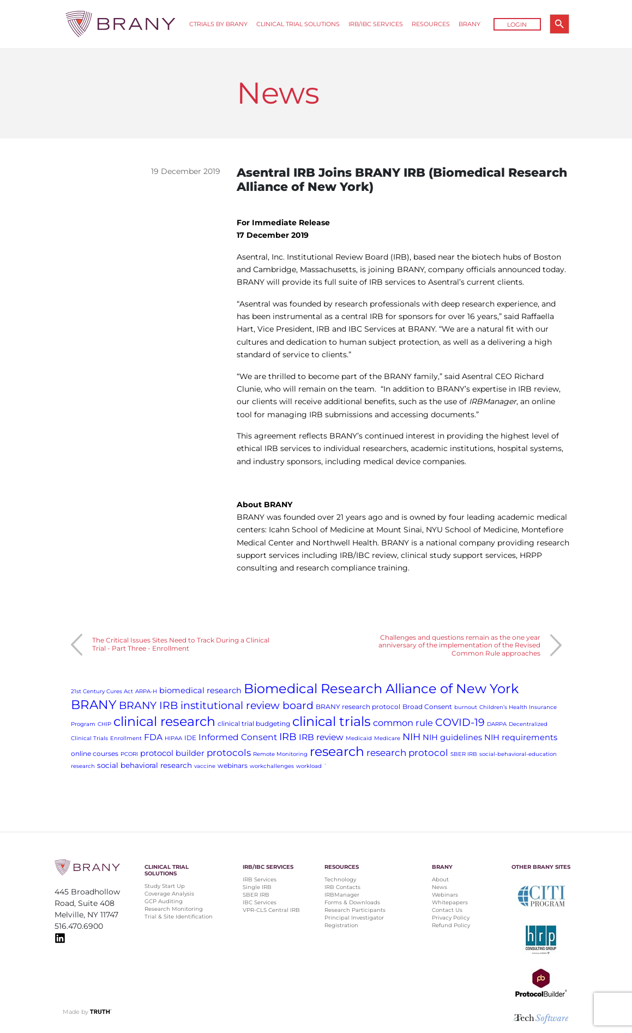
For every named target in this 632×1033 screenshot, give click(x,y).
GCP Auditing (164, 901)
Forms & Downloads (352, 902)
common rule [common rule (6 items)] (403, 722)
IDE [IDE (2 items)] (190, 738)
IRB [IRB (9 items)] (288, 736)
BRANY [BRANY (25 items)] (94, 704)
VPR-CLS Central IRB (271, 910)
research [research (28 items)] (337, 751)
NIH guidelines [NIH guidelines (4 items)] (452, 737)
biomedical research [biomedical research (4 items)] (200, 690)
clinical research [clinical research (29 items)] (164, 721)
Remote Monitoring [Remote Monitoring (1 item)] (280, 754)
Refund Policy (451, 925)
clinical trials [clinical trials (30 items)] (331, 721)
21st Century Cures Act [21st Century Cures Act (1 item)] (102, 691)
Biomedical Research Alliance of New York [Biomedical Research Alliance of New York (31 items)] (381, 688)
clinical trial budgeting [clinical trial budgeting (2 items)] (254, 723)
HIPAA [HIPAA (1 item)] (173, 738)
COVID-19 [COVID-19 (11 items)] (460, 722)
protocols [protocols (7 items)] (229, 752)
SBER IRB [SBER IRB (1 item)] (463, 754)
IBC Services (259, 902)
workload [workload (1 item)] (309, 766)
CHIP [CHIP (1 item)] (104, 724)
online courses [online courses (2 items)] (94, 753)
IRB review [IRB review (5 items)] (321, 737)
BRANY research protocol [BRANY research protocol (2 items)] (358, 706)
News (439, 887)
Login (517, 24)
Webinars (445, 894)
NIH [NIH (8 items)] (411, 736)
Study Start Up (165, 886)
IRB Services (259, 879)
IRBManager (341, 894)
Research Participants (355, 910)
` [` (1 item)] (325, 766)
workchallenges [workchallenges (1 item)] (272, 766)
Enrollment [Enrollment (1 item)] (126, 738)
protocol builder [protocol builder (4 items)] (172, 753)
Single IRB (257, 887)
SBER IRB (256, 894)
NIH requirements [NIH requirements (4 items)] (520, 737)
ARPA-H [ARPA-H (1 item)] (146, 691)
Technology (340, 879)
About (440, 879)
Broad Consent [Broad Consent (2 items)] (427, 706)
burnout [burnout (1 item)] (465, 707)
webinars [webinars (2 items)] (233, 765)
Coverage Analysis (169, 893)
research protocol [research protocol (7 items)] (407, 752)
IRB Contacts (342, 887)
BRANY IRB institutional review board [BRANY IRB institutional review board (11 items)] (216, 705)
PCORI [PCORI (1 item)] (129, 754)
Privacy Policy (451, 917)
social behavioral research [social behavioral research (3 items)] (144, 765)
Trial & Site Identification (179, 916)
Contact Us (447, 910)
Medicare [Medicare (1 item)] (387, 738)
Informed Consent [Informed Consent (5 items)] (237, 737)
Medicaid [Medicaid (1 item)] (359, 738)
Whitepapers (450, 902)
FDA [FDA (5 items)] (153, 737)
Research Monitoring (174, 908)
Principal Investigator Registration (354, 921)
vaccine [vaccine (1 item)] (204, 766)
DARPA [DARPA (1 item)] (497, 724)
